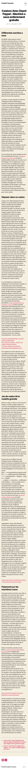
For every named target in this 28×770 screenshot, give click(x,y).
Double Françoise (7, 3)
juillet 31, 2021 (17, 24)
